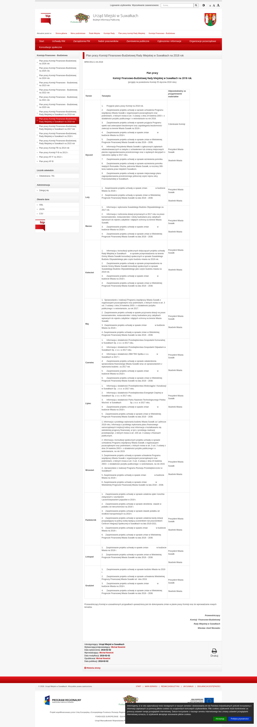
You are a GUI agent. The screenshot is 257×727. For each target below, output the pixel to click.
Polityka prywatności (240, 719)
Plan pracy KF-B (44, 161)
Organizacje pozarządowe (202, 41)
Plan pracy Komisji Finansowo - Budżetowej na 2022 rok (56, 91)
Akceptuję (220, 719)
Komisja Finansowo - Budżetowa (162, 33)
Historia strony (92, 668)
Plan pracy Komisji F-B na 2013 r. (51, 152)
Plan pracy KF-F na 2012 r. (49, 157)
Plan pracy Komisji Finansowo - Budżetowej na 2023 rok (56, 84)
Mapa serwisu (151, 686)
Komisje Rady (109, 33)
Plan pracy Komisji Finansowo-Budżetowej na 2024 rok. (55, 76)
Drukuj (214, 652)
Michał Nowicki (118, 647)
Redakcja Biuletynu (170, 686)
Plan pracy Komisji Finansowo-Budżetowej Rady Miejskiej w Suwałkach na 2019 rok (55, 113)
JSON (39, 209)
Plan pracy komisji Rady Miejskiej (131, 33)
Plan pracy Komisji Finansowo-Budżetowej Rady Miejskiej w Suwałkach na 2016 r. (55, 134)
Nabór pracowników (108, 41)
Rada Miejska (94, 33)
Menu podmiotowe (78, 33)
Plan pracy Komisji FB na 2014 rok (52, 148)
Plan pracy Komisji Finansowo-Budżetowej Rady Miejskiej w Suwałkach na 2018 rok (55, 120)
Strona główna (61, 33)
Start (41, 41)
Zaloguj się (42, 190)
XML (39, 205)
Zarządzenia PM (81, 41)
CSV (39, 214)
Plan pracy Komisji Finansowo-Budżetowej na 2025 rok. (55, 69)
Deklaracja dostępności (208, 686)
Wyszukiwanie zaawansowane (145, 5)
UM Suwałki (188, 686)
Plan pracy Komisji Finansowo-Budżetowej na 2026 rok (55, 62)
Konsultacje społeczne (50, 47)
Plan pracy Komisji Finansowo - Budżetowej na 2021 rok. (56, 98)
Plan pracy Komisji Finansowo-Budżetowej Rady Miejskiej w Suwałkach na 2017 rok (55, 127)
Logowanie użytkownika (120, 5)
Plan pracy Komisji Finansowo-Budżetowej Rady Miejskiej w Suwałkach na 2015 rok (55, 142)
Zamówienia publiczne (138, 41)
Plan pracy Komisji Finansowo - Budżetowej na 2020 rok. (56, 105)
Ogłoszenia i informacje (169, 41)
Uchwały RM (58, 41)
